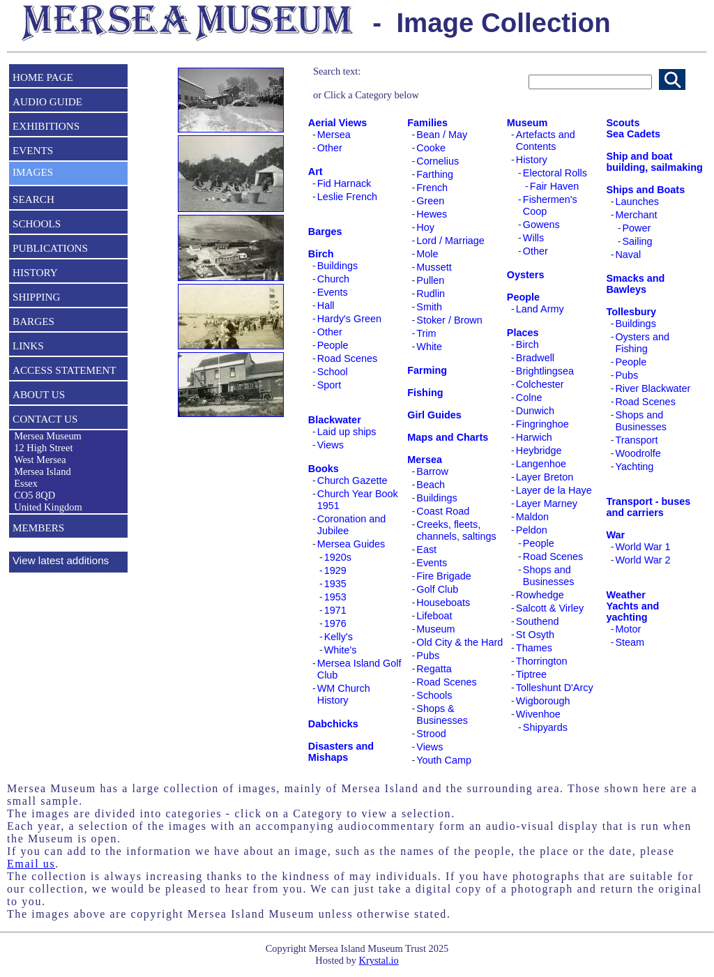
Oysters (526, 274)
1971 (335, 610)
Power (636, 228)
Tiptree (531, 674)
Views (330, 444)
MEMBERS (38, 527)
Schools (434, 695)
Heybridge (539, 450)
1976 (335, 623)
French (432, 187)
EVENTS (33, 150)
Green (430, 200)
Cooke (431, 147)
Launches (636, 201)
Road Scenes (347, 358)
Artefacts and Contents (545, 140)
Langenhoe (541, 463)
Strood (431, 733)
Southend (537, 621)
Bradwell (535, 357)
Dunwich (535, 410)
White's (340, 650)
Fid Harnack (344, 183)
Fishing (425, 392)
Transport (636, 440)
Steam (629, 642)
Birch (321, 253)
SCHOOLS (37, 223)
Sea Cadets (633, 133)
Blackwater (334, 419)
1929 (335, 570)
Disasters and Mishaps (341, 752)
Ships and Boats (645, 189)
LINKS (28, 345)
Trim (426, 333)
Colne (529, 397)
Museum (435, 629)
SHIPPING (36, 297)
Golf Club (437, 589)
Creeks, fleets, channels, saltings (456, 530)
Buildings (337, 265)
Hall (326, 305)
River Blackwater (652, 388)
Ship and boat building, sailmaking (654, 162)
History (531, 159)
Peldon (531, 530)
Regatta (433, 668)
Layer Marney (546, 503)
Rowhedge (540, 594)
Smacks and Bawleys (635, 284)
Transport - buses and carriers (648, 507)
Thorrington (542, 661)
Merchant (636, 214)
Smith (429, 306)
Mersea (334, 134)
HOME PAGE (43, 77)
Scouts (622, 122)
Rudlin (430, 293)
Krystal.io (379, 960)
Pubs (427, 655)
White (429, 346)
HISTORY (35, 272)
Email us (31, 864)
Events (332, 292)
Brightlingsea (545, 371)
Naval (628, 254)
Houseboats (443, 602)
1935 (335, 583)
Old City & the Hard (459, 642)
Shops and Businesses (549, 575)
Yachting (634, 466)
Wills (533, 237)
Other (329, 147)
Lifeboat (434, 615)
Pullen (430, 280)
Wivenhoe (538, 714)
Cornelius (437, 161)
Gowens (541, 224)
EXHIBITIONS (46, 126)
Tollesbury (631, 311)
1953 (335, 597)
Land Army (540, 309)
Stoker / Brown (449, 320)
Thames (534, 647)
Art (315, 171)
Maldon (532, 516)
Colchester (540, 384)
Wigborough (543, 700)
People (333, 345)
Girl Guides (434, 415)
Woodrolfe (637, 453)
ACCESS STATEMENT (64, 370)
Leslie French (347, 196)
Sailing (637, 241)
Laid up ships (347, 431)
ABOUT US (39, 394)
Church (333, 279)
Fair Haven (554, 186)
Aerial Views (337, 122)
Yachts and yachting (632, 611)
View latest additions (61, 560)
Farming (427, 370)
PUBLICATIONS (50, 248)
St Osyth (535, 634)
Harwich (534, 437)
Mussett (433, 267)
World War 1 (642, 546)
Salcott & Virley (550, 608)
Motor (628, 629)
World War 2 (642, 560)
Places (523, 332)
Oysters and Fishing (642, 342)
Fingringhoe (542, 424)
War (615, 534)
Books (323, 468)
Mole (427, 253)
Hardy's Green (349, 318)
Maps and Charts (447, 437)
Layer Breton (544, 477)
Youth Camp (443, 760)
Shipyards (545, 727)
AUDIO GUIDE (47, 101)
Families (427, 122)
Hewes (431, 214)
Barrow (432, 471)
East (426, 549)
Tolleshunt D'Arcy (554, 687)
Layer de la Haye (554, 490)
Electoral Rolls (555, 173)
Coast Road (442, 511)
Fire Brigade (443, 576)
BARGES (33, 321)
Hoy (425, 227)
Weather (626, 594)
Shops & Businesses (442, 714)
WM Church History (343, 694)
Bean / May (441, 134)
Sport (329, 385)
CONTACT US (45, 419)
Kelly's (338, 636)
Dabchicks (333, 723)
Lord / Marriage (450, 240)
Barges (325, 231)
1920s (337, 557)
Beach (430, 484)
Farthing (434, 174)
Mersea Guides (351, 544)
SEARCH (33, 199)
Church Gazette (352, 480)
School (332, 371)
